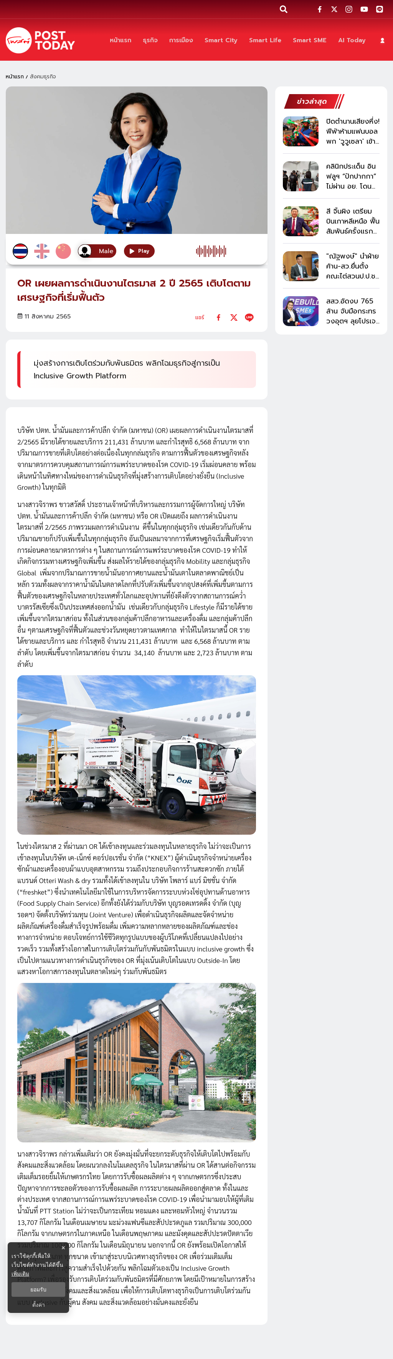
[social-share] (319, 9)
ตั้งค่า (38, 1305)
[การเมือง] (181, 40)
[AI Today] (352, 40)
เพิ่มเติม (20, 1274)
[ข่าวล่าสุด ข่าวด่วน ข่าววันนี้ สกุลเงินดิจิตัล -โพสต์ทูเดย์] (40, 40)
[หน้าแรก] (120, 40)
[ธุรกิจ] (150, 40)
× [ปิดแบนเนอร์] (63, 1248)
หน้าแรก (15, 77)
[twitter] (234, 317)
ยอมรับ (38, 1289)
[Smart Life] (265, 40)
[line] (249, 317)
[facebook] (218, 317)
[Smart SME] (310, 40)
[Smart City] (221, 40)
